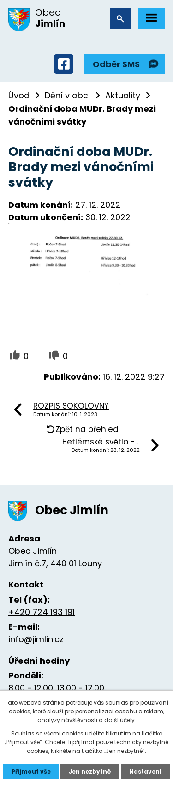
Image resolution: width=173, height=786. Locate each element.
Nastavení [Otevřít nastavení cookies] (145, 771)
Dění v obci (67, 95)
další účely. (120, 720)
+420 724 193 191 (41, 612)
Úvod (19, 95)
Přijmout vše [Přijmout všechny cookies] (31, 771)
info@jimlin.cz (36, 639)
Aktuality (122, 95)
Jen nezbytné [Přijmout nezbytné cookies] (90, 771)
